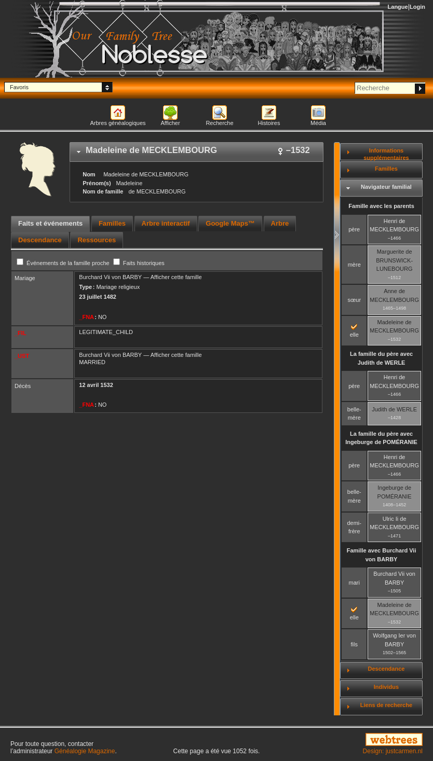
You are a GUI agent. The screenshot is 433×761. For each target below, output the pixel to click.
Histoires (269, 123)
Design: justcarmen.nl (393, 751)
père (354, 229)
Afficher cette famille (176, 277)
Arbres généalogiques (117, 123)
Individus (386, 687)
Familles (386, 168)
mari (354, 582)
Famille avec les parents (381, 206)
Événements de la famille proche (64, 263)
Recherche (219, 123)
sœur (354, 300)
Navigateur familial (386, 187)
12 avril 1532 (96, 385)
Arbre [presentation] (280, 223)
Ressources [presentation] (96, 240)
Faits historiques (139, 263)
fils (354, 644)
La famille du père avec (381, 358)
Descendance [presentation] (40, 240)
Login (417, 7)
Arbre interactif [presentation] (166, 223)
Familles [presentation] (112, 223)
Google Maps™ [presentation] (230, 223)
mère (354, 264)
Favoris (19, 87)
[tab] (196, 152)
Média (318, 123)
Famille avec (381, 554)
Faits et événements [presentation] (50, 223)
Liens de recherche (386, 705)
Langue (398, 7)
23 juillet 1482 (97, 297)
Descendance (386, 669)
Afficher (170, 123)
